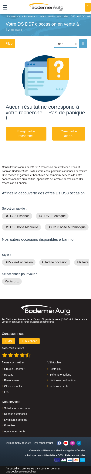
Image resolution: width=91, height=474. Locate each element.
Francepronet (45, 442)
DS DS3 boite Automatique (67, 227)
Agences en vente (14, 431)
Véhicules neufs (59, 386)
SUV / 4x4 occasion (19, 262)
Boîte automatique (60, 374)
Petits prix (12, 281)
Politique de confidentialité (41, 455)
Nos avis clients (13, 348)
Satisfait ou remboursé (17, 408)
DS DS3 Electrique (52, 216)
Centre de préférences (41, 450)
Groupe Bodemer (14, 368)
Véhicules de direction (63, 380)
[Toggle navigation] (3, 7)
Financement (11, 380)
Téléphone (29, 341)
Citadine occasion (54, 262)
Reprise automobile (15, 413)
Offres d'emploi (13, 386)
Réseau (8, 374)
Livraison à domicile (15, 419)
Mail (8, 341)
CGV (60, 455)
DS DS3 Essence (17, 216)
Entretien (9, 425)
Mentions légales (65, 450)
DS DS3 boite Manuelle (21, 227)
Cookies (80, 450)
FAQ (6, 391)
